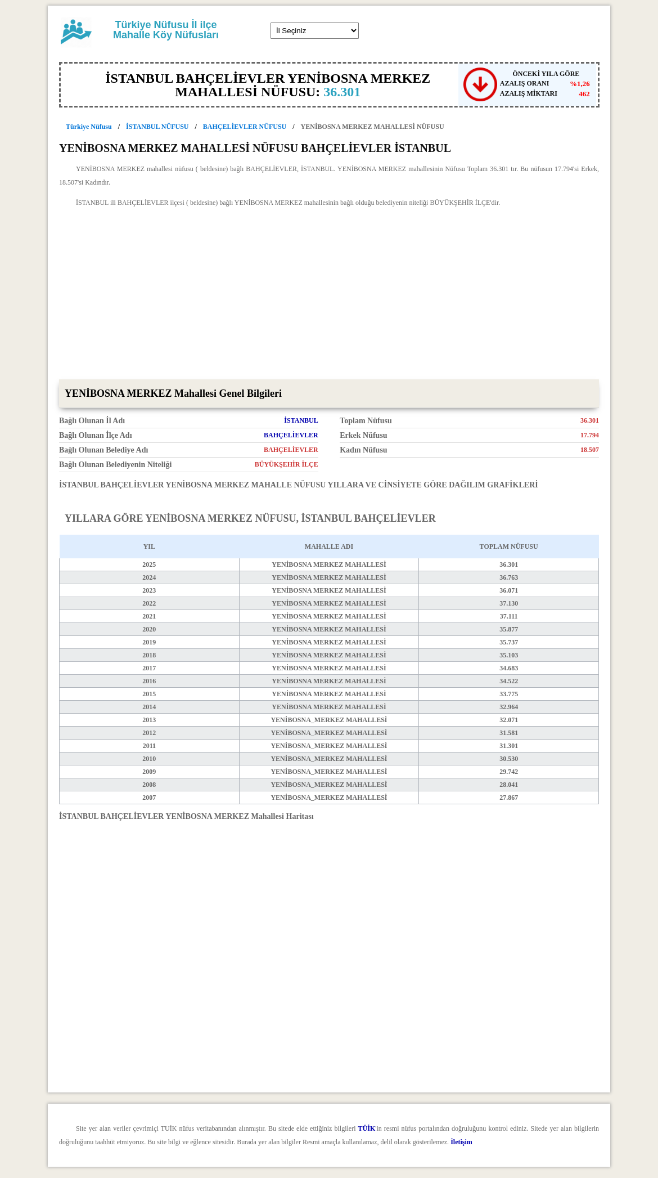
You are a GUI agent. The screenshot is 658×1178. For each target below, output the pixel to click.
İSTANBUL (301, 420)
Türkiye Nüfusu (89, 127)
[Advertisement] (329, 295)
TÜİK (367, 1128)
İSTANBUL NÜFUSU (157, 127)
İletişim (461, 1142)
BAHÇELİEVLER (291, 435)
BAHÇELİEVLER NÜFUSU (244, 127)
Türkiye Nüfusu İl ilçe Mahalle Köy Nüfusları (166, 30)
